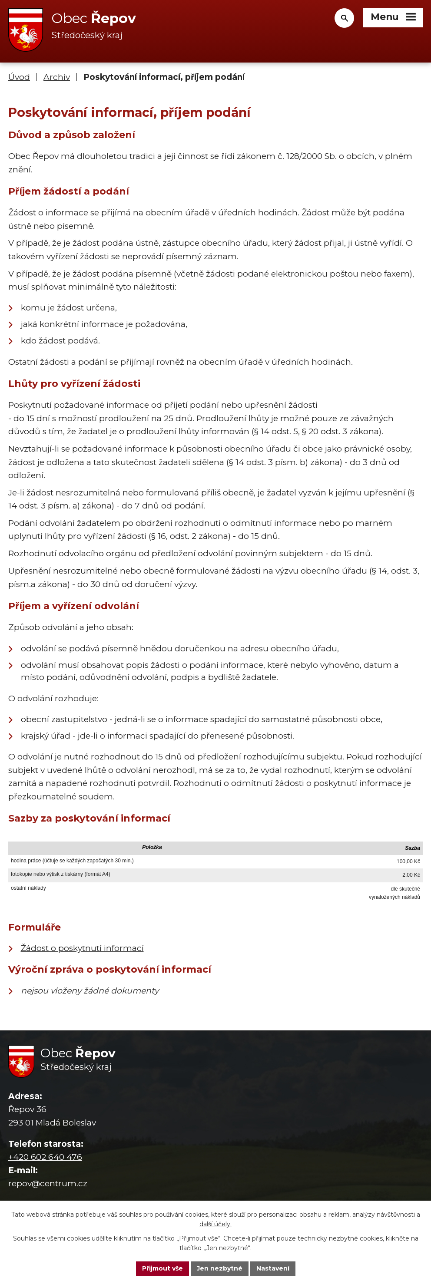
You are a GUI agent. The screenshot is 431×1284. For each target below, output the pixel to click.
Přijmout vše (162, 1268)
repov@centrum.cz (47, 1183)
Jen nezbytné (219, 1268)
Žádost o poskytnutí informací (82, 948)
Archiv (56, 77)
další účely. (215, 1224)
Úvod (19, 77)
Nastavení (272, 1268)
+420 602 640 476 (45, 1157)
